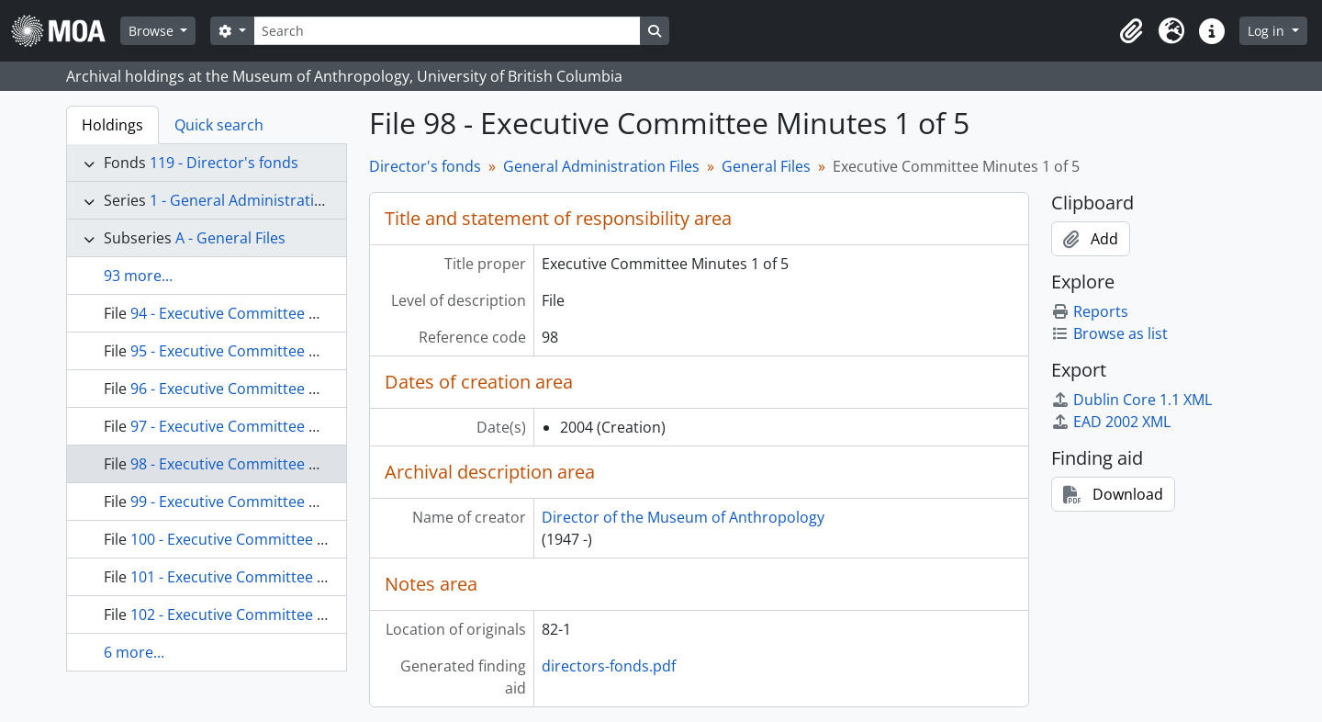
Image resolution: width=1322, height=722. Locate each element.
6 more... (134, 652)
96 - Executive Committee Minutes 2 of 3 (268, 388)
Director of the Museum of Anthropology (683, 517)
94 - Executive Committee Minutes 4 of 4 (268, 313)
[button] (1131, 31)
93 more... (138, 275)
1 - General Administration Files (258, 200)
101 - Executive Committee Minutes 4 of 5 (272, 577)
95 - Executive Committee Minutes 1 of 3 (268, 351)
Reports (1089, 311)
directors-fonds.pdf (609, 666)
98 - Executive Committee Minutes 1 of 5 (268, 464)
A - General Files (230, 238)
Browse (153, 30)
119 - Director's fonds (224, 162)
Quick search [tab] (218, 125)
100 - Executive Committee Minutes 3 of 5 (272, 539)
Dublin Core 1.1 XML (1131, 399)
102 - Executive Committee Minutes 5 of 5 (272, 614)
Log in (1268, 30)
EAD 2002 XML (1111, 422)
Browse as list (1109, 333)
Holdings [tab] (112, 125)
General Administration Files (601, 166)
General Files (766, 166)
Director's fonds (425, 166)
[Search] (447, 31)
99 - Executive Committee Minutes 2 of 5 (268, 501)
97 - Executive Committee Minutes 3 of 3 (268, 426)
